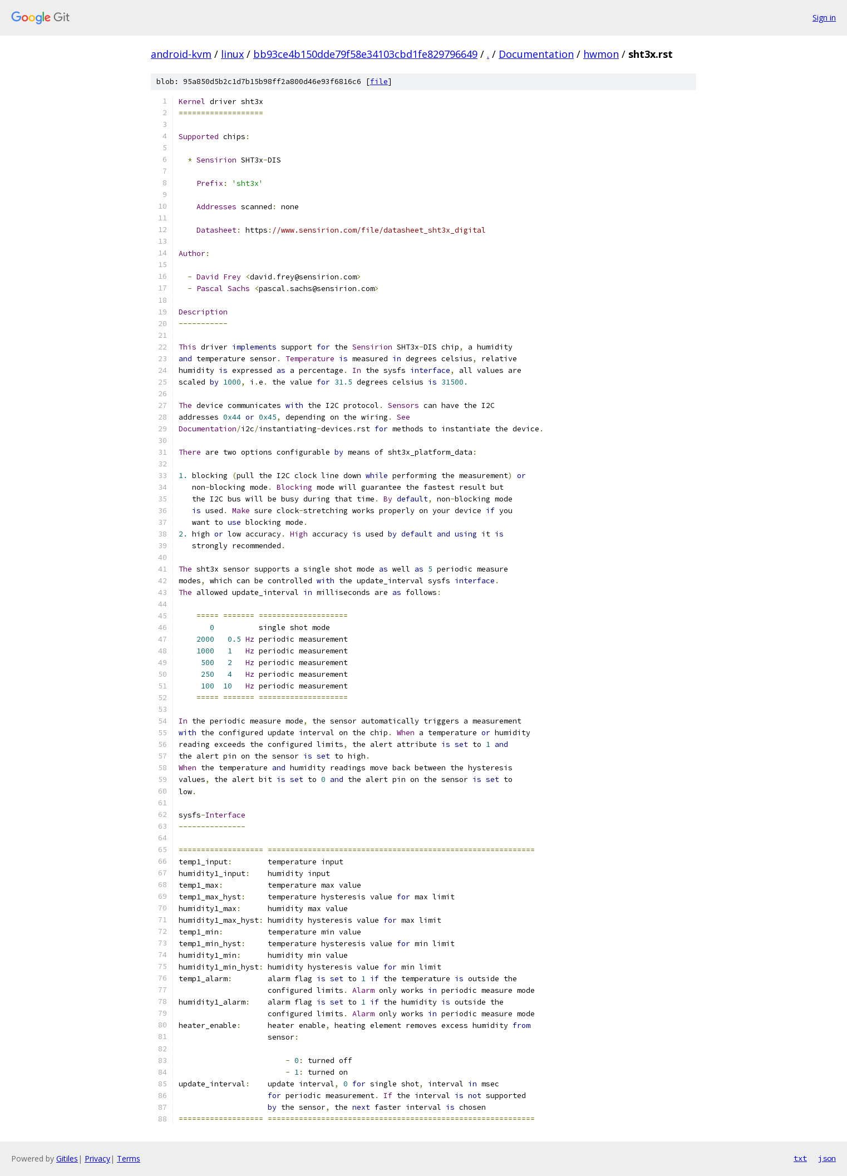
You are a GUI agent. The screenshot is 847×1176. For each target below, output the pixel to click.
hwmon (601, 54)
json (827, 1158)
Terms (128, 1158)
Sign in (824, 17)
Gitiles (67, 1158)
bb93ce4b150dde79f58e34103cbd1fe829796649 (365, 54)
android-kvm (181, 54)
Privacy (97, 1158)
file (379, 81)
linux (232, 54)
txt (800, 1158)
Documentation (536, 54)
